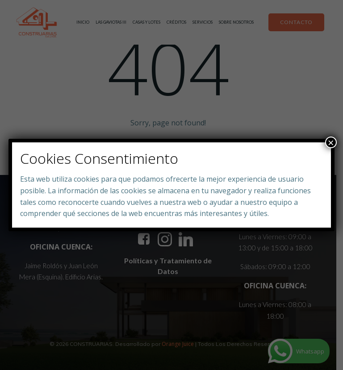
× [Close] (331, 142)
